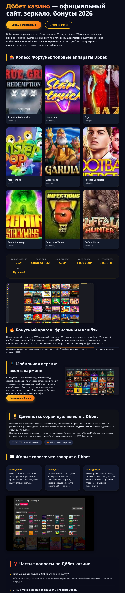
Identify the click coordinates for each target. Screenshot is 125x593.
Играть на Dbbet (59, 24)
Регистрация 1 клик (20, 398)
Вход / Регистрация (24, 24)
